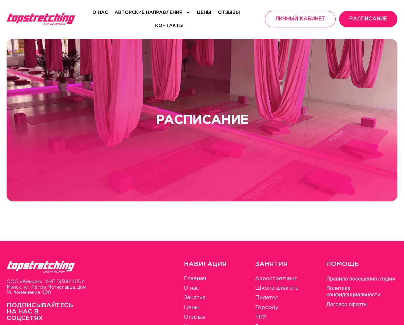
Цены (204, 13)
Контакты (169, 26)
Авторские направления (152, 12)
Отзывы (229, 13)
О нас (100, 13)
